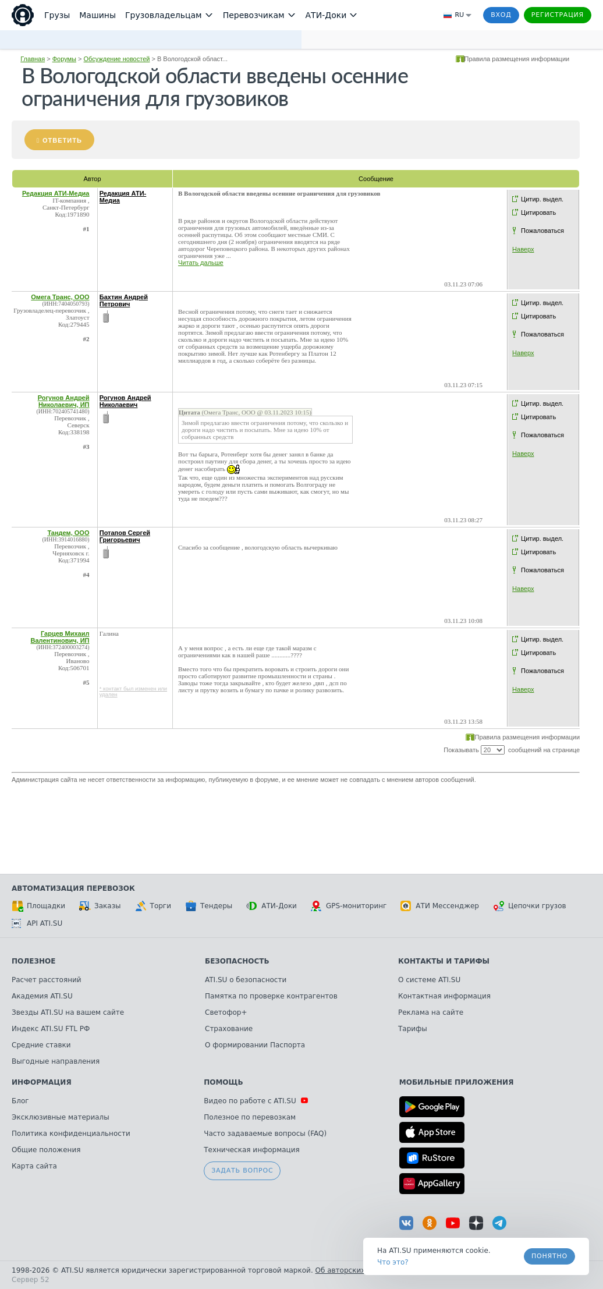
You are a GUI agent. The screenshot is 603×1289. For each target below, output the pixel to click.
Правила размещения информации (517, 58)
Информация (42, 1082)
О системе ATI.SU (429, 980)
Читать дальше (201, 262)
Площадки (38, 906)
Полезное (33, 961)
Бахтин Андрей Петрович (124, 300)
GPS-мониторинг (348, 906)
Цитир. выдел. (542, 199)
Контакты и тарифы (444, 961)
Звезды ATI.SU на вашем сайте (68, 1012)
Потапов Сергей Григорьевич (125, 536)
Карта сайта (34, 1166)
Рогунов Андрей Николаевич (125, 401)
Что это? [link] (393, 1262)
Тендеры (208, 906)
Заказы (100, 906)
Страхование (229, 1029)
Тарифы (412, 1029)
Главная (32, 58)
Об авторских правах (354, 1270)
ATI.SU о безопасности (245, 980)
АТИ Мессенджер (439, 906)
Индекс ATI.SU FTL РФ (51, 1029)
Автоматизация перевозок (73, 888)
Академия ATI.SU (42, 996)
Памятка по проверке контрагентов (271, 996)
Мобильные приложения (456, 1082)
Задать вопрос (242, 1170)
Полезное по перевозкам (250, 1117)
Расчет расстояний (46, 980)
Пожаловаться (542, 230)
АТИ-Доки (271, 906)
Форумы (64, 58)
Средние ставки (41, 1045)
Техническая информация (252, 1150)
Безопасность (237, 961)
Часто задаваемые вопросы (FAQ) (265, 1133)
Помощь (223, 1082)
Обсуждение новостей (117, 58)
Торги (153, 906)
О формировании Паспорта (255, 1045)
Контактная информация (444, 996)
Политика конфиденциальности (71, 1133)
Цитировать (538, 212)
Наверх (523, 249)
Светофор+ (226, 1012)
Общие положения (46, 1150)
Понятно (549, 1256)
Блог (20, 1101)
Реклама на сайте (430, 1012)
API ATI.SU (37, 923)
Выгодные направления (56, 1061)
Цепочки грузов (529, 906)
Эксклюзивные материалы (60, 1117)
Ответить (62, 140)
